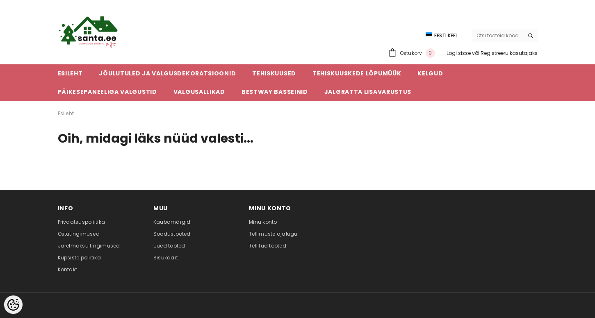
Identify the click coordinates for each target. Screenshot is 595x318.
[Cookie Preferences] (13, 304)
